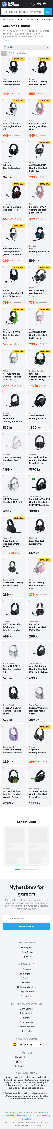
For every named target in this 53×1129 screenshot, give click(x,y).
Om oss (26, 978)
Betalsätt (26, 983)
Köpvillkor (26, 956)
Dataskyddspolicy (26, 987)
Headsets (47, 19)
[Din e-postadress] (26, 918)
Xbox (20, 19)
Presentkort (26, 996)
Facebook (20, 1057)
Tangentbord (26, 1013)
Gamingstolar (26, 1022)
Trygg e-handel (26, 992)
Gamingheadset (26, 1027)
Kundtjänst (26, 948)
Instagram (20, 1066)
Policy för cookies (41, 1116)
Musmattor (26, 1031)
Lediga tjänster (26, 974)
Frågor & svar (26, 952)
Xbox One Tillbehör (33, 19)
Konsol (11, 19)
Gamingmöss (26, 1009)
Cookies (26, 969)
